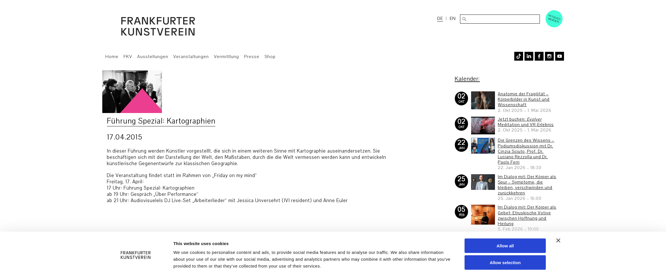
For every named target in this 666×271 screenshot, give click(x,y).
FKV (128, 57)
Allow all (505, 221)
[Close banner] (558, 216)
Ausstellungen (152, 57)
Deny (505, 254)
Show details (397, 259)
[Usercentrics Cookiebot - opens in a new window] (136, 260)
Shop (270, 57)
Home (111, 57)
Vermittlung (226, 57)
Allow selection (505, 237)
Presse (251, 57)
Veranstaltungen (191, 57)
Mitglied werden (554, 18)
